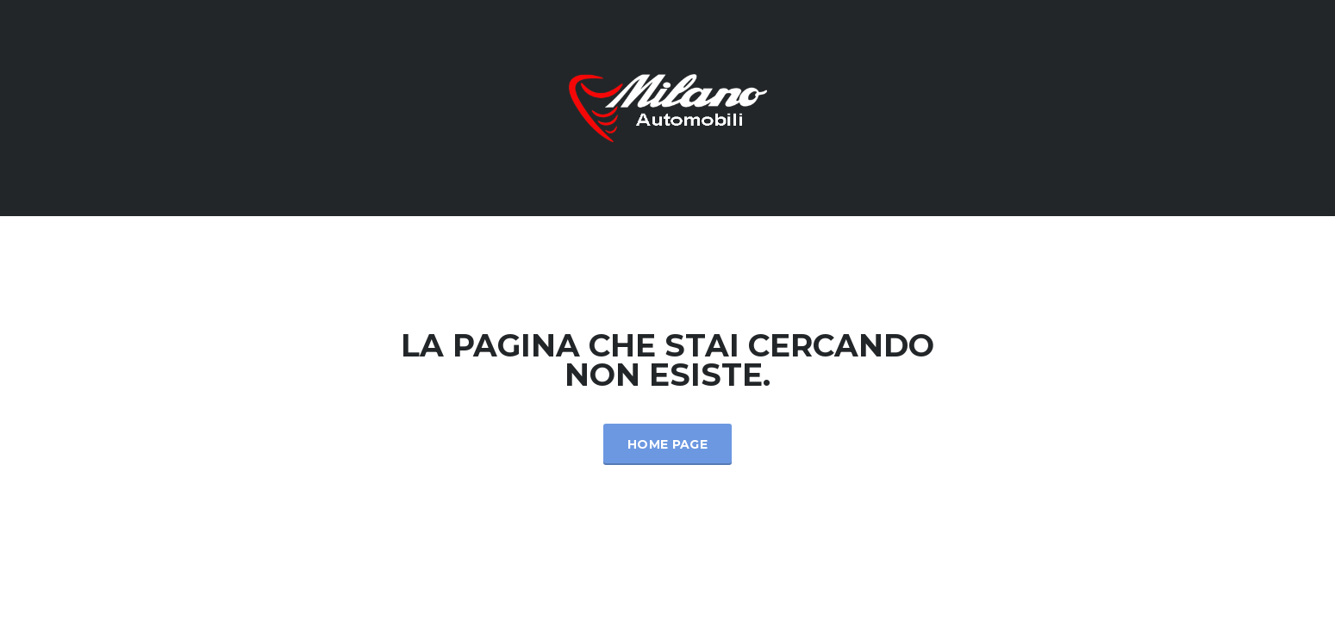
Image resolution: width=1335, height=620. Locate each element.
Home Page (667, 444)
